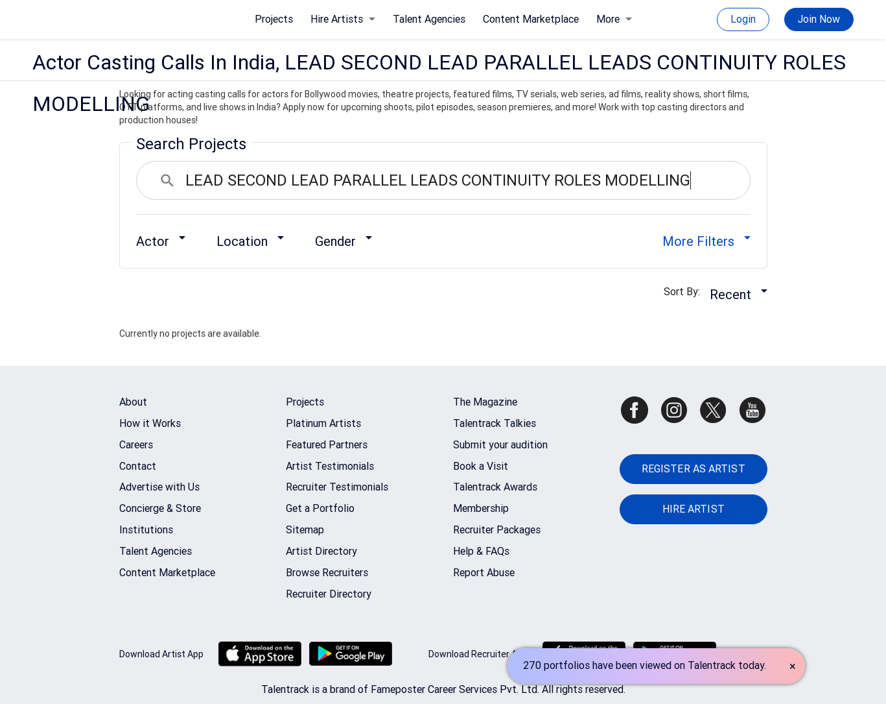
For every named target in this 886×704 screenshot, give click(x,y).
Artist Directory (321, 551)
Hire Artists (342, 19)
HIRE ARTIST (693, 509)
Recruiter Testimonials (337, 487)
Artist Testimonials (330, 466)
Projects (274, 19)
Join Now (819, 19)
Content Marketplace (531, 19)
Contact (137, 466)
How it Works (150, 423)
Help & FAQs (481, 551)
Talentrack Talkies (494, 423)
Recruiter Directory (328, 594)
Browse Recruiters (327, 572)
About (133, 402)
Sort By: (686, 291)
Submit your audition (500, 445)
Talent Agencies (429, 19)
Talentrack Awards (495, 487)
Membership (481, 508)
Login (743, 19)
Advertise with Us (159, 487)
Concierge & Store (160, 508)
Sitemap (305, 530)
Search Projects (191, 144)
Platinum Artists (323, 423)
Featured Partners (326, 445)
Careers (136, 445)
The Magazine (485, 402)
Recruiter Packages (497, 530)
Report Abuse (484, 572)
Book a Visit (480, 466)
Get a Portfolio (320, 508)
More (614, 19)
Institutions (146, 530)
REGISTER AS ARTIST (693, 469)
